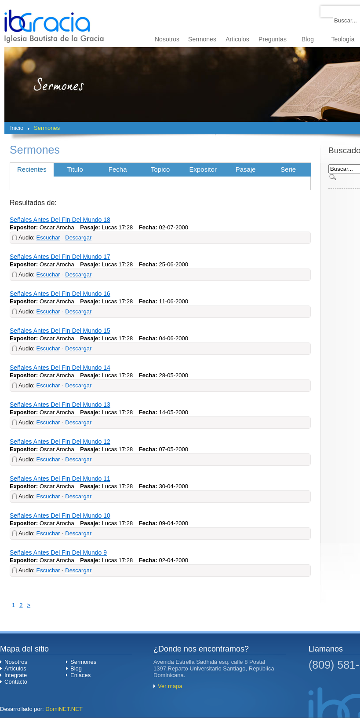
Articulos (237, 39)
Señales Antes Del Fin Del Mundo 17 (60, 256)
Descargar (78, 237)
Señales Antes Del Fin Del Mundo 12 (60, 441)
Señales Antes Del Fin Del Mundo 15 (60, 330)
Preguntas (272, 39)
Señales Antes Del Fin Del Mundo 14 (60, 367)
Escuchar (48, 237)
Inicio (16, 128)
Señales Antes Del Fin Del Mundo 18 (60, 219)
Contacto (15, 681)
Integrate (15, 675)
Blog (308, 39)
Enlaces (80, 675)
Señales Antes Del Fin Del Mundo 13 (60, 404)
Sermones (202, 39)
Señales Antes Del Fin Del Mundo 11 (60, 478)
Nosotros (167, 39)
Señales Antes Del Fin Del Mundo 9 (58, 552)
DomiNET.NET (64, 709)
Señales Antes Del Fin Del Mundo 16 (60, 293)
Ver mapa (170, 686)
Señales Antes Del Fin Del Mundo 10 (60, 515)
